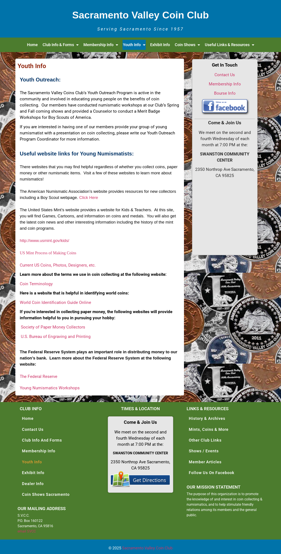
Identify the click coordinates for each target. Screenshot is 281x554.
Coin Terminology (36, 284)
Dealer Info (33, 483)
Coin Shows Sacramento (46, 494)
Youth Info (134, 45)
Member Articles (205, 462)
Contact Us (224, 74)
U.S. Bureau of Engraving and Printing (56, 336)
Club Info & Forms (61, 45)
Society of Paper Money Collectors (53, 327)
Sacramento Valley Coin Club (147, 548)
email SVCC (27, 531)
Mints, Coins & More (209, 429)
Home (32, 44)
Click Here (88, 197)
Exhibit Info (160, 44)
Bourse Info (225, 93)
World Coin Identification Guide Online (55, 302)
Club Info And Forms (42, 440)
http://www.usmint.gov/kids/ (44, 240)
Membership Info (100, 45)
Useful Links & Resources (229, 45)
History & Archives (207, 418)
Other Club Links (205, 440)
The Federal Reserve (38, 376)
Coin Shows (187, 45)
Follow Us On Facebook (211, 472)
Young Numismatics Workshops (50, 388)
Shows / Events (204, 451)
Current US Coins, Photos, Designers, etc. (58, 265)
